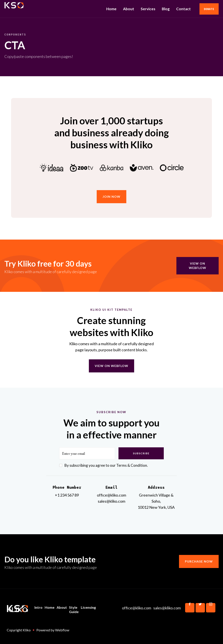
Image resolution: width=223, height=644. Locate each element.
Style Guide (74, 609)
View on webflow (111, 366)
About (128, 9)
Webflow (62, 630)
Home (111, 9)
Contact (183, 9)
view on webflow (197, 266)
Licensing (88, 607)
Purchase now (199, 561)
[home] (36, 9)
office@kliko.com (136, 607)
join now (111, 196)
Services (148, 9)
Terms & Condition (131, 465)
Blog (166, 9)
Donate (209, 8)
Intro (38, 607)
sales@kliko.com (167, 607)
